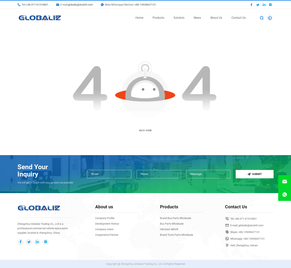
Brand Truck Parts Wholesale (176, 234)
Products (158, 17)
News (197, 17)
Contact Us (238, 17)
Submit (254, 174)
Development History (107, 223)
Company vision (104, 229)
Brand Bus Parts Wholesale (175, 218)
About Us (216, 17)
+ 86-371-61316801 (36, 4)
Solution (179, 17)
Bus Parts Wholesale (172, 223)
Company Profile (104, 218)
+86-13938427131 (145, 4)
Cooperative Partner (106, 234)
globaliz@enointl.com (80, 4)
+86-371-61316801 (246, 218)
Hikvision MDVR (169, 229)
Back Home (145, 130)
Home (139, 17)
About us (104, 206)
